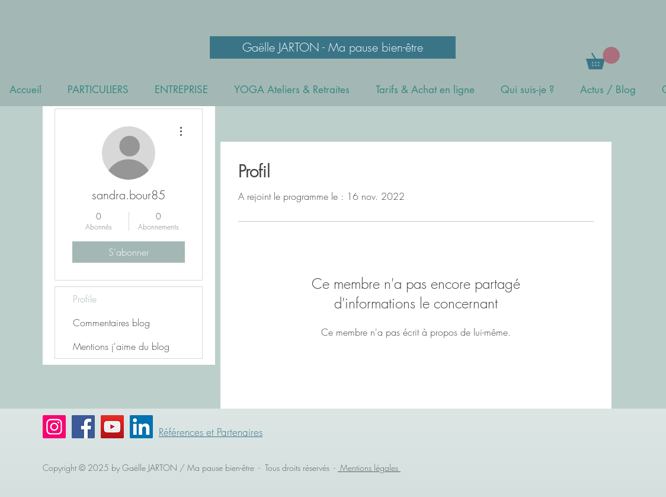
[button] (603, 58)
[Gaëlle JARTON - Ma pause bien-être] (333, 47)
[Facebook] (83, 426)
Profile (85, 298)
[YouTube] (112, 426)
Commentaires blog (111, 322)
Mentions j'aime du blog (121, 346)
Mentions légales (369, 467)
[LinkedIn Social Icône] (141, 426)
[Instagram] (54, 426)
